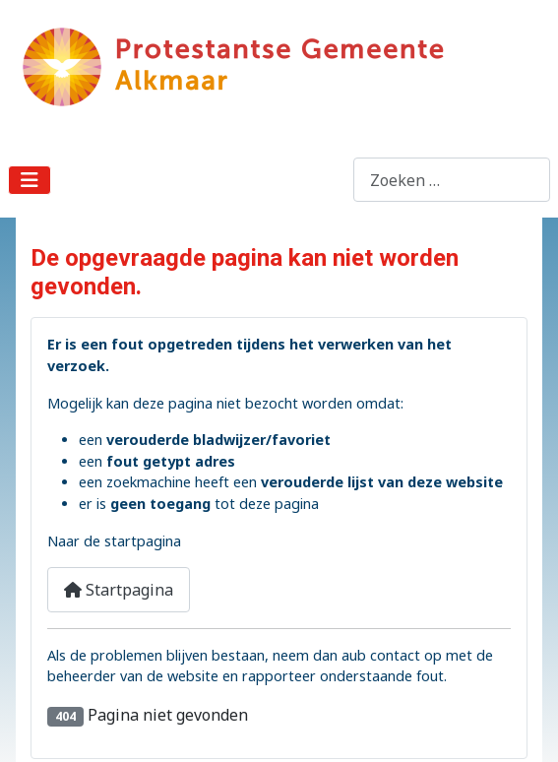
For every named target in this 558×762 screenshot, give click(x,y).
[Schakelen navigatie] (29, 180)
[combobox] (451, 180)
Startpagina (118, 590)
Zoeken (325, 180)
